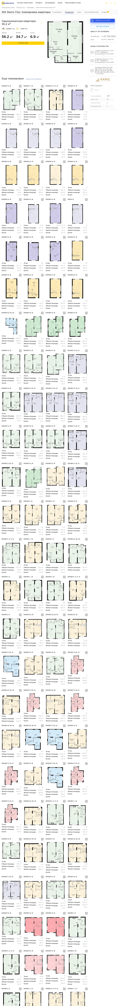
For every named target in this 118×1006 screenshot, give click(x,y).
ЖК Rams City (20, 7)
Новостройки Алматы (8, 7)
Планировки (30, 7)
